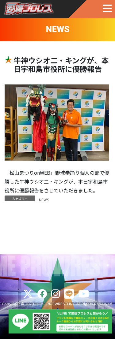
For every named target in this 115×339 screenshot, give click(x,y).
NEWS (44, 199)
